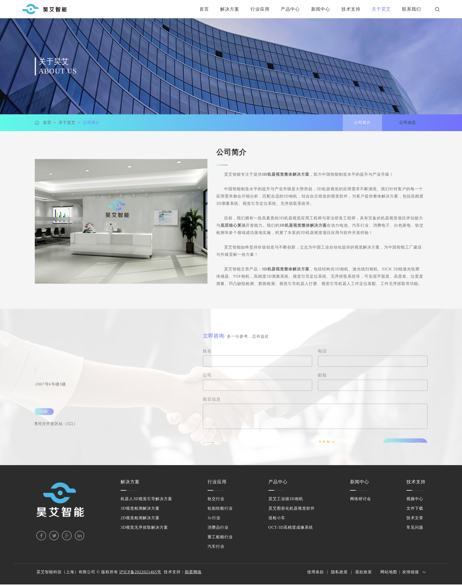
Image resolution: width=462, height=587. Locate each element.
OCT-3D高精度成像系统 (290, 527)
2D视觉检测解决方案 (140, 518)
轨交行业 (216, 499)
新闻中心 (320, 9)
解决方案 (229, 9)
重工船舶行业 (220, 537)
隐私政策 (339, 572)
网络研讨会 (360, 499)
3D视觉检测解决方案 (140, 508)
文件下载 (414, 508)
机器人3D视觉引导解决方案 (146, 499)
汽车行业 (216, 546)
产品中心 (290, 9)
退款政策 (363, 572)
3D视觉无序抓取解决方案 (144, 527)
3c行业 (214, 518)
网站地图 (388, 572)
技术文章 (414, 518)
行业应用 (260, 9)
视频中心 (414, 499)
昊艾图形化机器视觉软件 (291, 508)
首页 (204, 9)
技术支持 (350, 9)
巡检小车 (276, 518)
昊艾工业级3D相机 (285, 499)
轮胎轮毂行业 (220, 508)
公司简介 (91, 123)
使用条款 (315, 572)
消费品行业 (218, 527)
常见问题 (414, 527)
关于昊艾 (381, 9)
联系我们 (411, 9)
